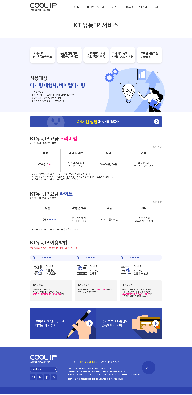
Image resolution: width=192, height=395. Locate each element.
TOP (148, 369)
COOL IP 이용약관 (110, 363)
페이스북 (47, 378)
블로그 (33, 378)
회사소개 (71, 363)
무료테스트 (103, 7)
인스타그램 (54, 378)
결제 (155, 7)
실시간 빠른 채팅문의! (114, 123)
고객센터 (142, 7)
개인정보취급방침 (88, 363)
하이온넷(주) (43, 360)
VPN (76, 7)
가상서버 (129, 7)
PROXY (90, 7)
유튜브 (40, 378)
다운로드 (116, 7)
